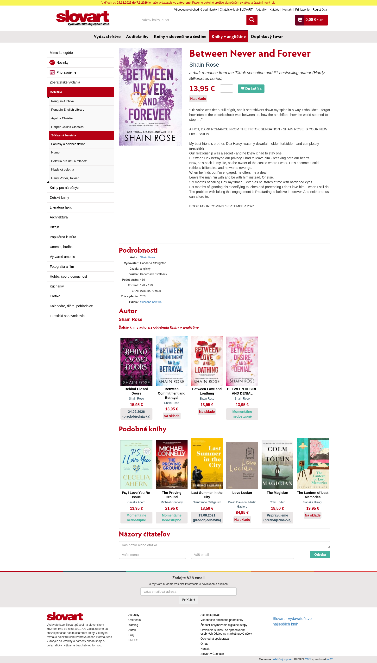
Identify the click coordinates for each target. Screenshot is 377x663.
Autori (132, 630)
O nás (204, 643)
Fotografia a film (62, 266)
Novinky (63, 62)
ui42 (330, 659)
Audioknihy (137, 36)
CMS (308, 659)
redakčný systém (282, 659)
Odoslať (320, 554)
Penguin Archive (62, 101)
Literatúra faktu (61, 207)
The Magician (277, 493)
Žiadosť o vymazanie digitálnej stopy (224, 625)
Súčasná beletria (63, 135)
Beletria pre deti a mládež (69, 161)
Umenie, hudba (61, 247)
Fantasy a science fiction (68, 144)
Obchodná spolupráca (215, 638)
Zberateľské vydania (65, 82)
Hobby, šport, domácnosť (68, 276)
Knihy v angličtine (229, 36)
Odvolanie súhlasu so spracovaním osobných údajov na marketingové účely (226, 631)
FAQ (131, 635)
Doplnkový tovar (267, 36)
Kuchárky (57, 286)
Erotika (55, 296)
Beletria (56, 92)
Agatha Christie (62, 118)
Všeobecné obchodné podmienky (195, 9)
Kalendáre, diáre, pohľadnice (71, 306)
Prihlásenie (302, 9)
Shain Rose (204, 64)
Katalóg (274, 9)
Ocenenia (134, 620)
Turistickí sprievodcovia (67, 316)
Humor (56, 152)
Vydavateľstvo (107, 36)
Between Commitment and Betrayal (171, 393)
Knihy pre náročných (65, 188)
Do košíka (251, 88)
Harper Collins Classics (67, 127)
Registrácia (320, 9)
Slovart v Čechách (212, 654)
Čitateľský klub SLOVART (236, 9)
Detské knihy (59, 197)
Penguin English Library (67, 109)
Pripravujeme (66, 72)
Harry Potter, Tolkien (65, 178)
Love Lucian (242, 493)
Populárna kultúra (63, 237)
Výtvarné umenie (62, 257)
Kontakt (287, 9)
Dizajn (54, 227)
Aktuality (261, 9)
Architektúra (59, 217)
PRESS (133, 640)
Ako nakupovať (210, 615)
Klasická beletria (62, 169)
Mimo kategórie (61, 53)
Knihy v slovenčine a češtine (180, 36)
